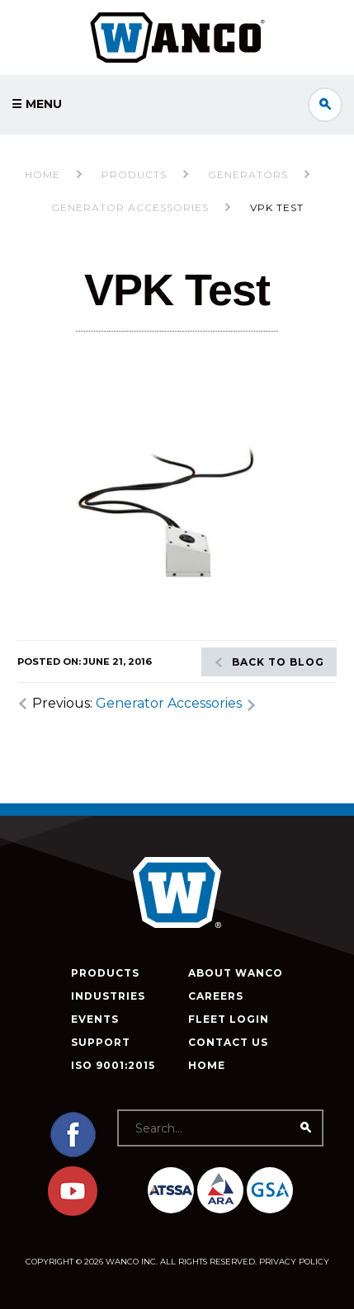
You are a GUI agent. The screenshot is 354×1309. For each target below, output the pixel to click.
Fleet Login (228, 1019)
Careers (215, 996)
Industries (108, 996)
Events (95, 1019)
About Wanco (235, 973)
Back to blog (278, 662)
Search (325, 104)
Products (105, 973)
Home (42, 174)
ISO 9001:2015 (113, 1065)
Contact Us (228, 1042)
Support (100, 1042)
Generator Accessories (169, 703)
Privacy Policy (294, 1261)
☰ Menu (37, 104)
